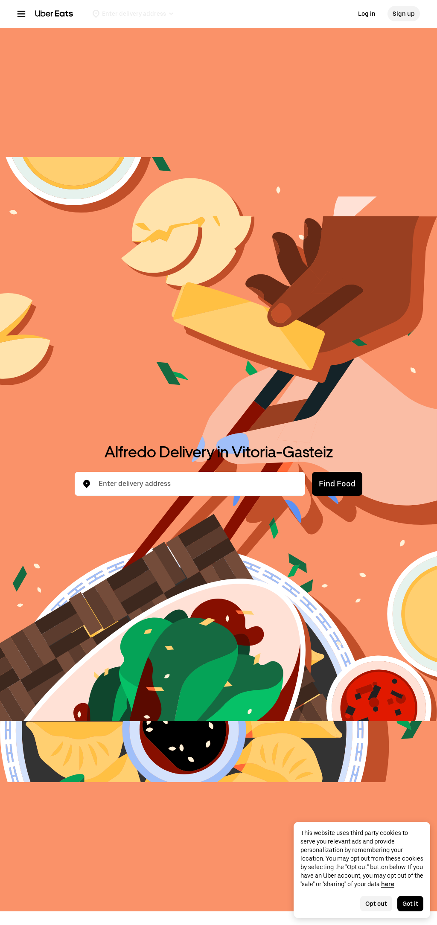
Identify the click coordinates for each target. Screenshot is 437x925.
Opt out (376, 903)
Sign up (404, 13)
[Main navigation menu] (21, 13)
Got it (410, 903)
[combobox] (197, 483)
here (387, 884)
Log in (367, 13)
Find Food (337, 483)
